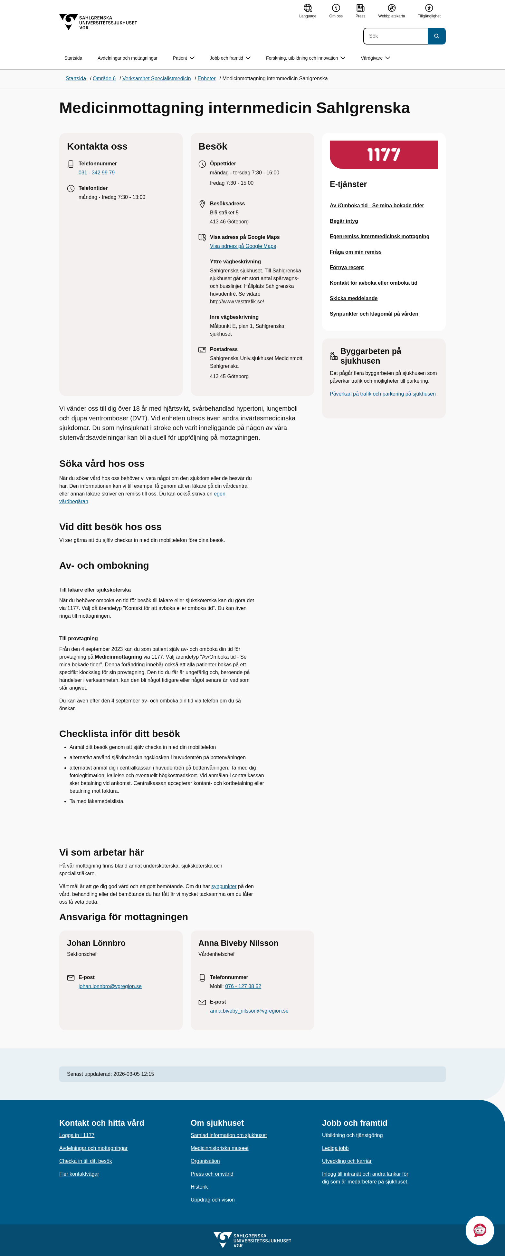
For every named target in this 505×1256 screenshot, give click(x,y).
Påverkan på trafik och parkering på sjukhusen (383, 394)
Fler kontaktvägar (79, 1174)
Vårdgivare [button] (375, 58)
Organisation (205, 1161)
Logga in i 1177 (76, 1135)
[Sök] (395, 36)
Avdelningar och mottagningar (127, 58)
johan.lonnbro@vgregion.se (110, 986)
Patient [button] (184, 58)
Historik (199, 1187)
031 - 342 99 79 (97, 172)
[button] (480, 1230)
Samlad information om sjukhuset (229, 1135)
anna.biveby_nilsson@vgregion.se (249, 1011)
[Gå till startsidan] (98, 22)
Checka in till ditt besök (85, 1161)
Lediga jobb (335, 1148)
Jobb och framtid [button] (230, 58)
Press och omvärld (212, 1174)
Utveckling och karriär (347, 1161)
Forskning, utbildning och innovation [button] (305, 58)
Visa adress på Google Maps (243, 246)
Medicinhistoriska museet (220, 1148)
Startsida (73, 58)
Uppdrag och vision (213, 1199)
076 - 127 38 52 (243, 986)
